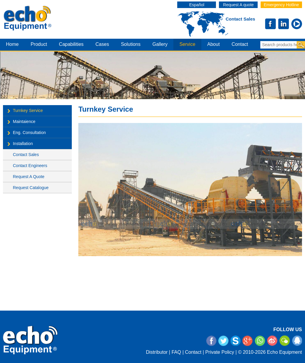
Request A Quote (28, 176)
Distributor (157, 352)
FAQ (176, 352)
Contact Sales (240, 18)
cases (102, 44)
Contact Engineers (30, 165)
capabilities (71, 44)
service (187, 44)
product (39, 44)
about (213, 44)
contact (240, 44)
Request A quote (238, 4)
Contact (193, 352)
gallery (160, 44)
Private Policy (219, 352)
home (12, 44)
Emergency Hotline (281, 4)
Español (196, 4)
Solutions (131, 44)
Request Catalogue (31, 187)
